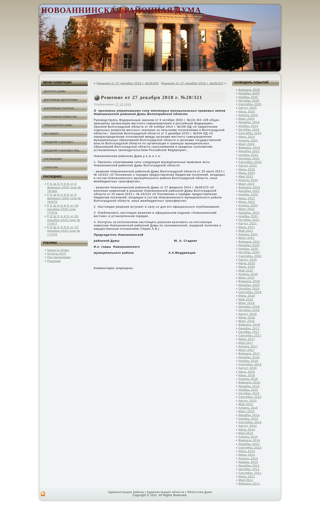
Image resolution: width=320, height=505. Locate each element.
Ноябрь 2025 (248, 97)
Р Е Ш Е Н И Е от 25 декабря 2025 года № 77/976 (63, 230)
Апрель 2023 (248, 180)
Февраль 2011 (249, 483)
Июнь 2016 (246, 375)
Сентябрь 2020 (250, 256)
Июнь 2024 (246, 136)
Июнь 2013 (246, 454)
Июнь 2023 (246, 173)
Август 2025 (247, 107)
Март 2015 (246, 411)
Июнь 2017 (246, 339)
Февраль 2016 (249, 382)
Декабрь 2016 (249, 357)
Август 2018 (247, 314)
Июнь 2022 (246, 201)
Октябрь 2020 (249, 252)
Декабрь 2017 (249, 328)
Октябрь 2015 (249, 393)
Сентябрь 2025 (250, 104)
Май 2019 (245, 299)
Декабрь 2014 (249, 415)
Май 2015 (245, 404)
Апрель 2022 (248, 205)
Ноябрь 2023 (248, 155)
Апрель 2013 (248, 458)
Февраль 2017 (249, 353)
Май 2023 (245, 176)
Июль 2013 (246, 451)
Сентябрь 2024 (250, 133)
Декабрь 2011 (249, 465)
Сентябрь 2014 (250, 422)
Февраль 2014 (249, 440)
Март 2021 (246, 237)
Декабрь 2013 (249, 444)
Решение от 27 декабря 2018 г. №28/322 (192, 83)
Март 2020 (246, 277)
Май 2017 (245, 342)
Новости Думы (58, 250)
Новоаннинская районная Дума (121, 10)
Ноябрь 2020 (248, 248)
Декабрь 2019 (249, 285)
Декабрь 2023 (249, 151)
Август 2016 (247, 368)
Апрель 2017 (248, 346)
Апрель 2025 (248, 115)
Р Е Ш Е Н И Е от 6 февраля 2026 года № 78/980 (64, 187)
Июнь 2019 (246, 295)
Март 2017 (246, 350)
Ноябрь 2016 (248, 360)
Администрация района (126, 492)
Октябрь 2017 (249, 332)
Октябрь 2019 (249, 288)
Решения (54, 261)
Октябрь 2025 (249, 100)
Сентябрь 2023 (250, 162)
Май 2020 (245, 270)
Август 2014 (247, 425)
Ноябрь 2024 (248, 126)
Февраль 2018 (249, 324)
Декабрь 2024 (249, 122)
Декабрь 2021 (249, 212)
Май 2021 (245, 230)
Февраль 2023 (249, 187)
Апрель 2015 (248, 407)
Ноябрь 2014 (248, 418)
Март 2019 (246, 303)
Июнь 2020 (246, 266)
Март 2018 (246, 321)
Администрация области (165, 492)
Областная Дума (199, 492)
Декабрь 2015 (249, 386)
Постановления (59, 257)
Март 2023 (246, 183)
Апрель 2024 (248, 140)
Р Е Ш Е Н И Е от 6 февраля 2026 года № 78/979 (64, 198)
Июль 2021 (246, 227)
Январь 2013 (248, 462)
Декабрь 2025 (249, 93)
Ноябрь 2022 (248, 194)
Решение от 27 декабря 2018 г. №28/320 (128, 83)
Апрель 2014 (248, 436)
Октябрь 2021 (249, 219)
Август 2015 (247, 400)
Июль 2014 (246, 429)
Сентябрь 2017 (250, 335)
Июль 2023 (246, 169)
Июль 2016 (246, 371)
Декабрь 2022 (249, 191)
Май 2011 (245, 480)
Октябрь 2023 (249, 158)
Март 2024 (246, 144)
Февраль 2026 (249, 89)
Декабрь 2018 (249, 306)
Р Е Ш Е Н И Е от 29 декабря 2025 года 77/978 (62, 209)
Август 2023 (247, 165)
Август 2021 (247, 223)
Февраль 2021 (249, 241)
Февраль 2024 (249, 147)
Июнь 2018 (246, 317)
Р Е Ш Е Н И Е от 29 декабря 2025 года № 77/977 (63, 220)
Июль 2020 (246, 263)
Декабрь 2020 (249, 245)
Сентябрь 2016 (250, 364)
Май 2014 (245, 433)
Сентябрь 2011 (250, 473)
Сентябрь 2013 (250, 447)
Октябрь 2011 (249, 469)
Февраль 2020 (249, 281)
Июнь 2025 (246, 111)
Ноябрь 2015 (248, 389)
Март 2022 (246, 209)
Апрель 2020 (248, 274)
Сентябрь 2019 (250, 292)
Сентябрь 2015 (250, 396)
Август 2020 (247, 259)
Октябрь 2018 (249, 310)
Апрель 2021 (248, 234)
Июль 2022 (246, 198)
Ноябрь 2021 (248, 216)
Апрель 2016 (248, 378)
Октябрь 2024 (249, 129)
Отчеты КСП (56, 253)
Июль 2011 (246, 476)
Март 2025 (246, 118)
